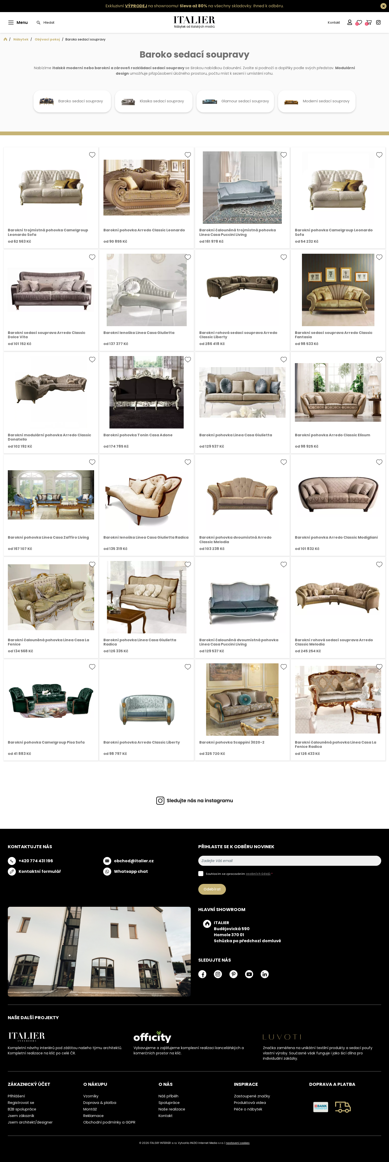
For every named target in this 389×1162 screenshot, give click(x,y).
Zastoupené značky (252, 1096)
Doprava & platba (99, 1102)
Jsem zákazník (21, 1115)
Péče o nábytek (248, 1109)
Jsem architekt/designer (30, 1122)
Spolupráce (169, 1102)
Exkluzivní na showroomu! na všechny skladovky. (178, 6)
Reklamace (93, 1115)
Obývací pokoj (47, 39)
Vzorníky (90, 1096)
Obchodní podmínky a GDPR (109, 1122)
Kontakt (334, 22)
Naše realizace (172, 1109)
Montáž (90, 1109)
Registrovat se (21, 1102)
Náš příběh (168, 1096)
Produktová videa (250, 1102)
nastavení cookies (238, 1143)
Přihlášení (16, 1096)
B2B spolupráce (22, 1109)
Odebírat (212, 889)
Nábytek (20, 39)
